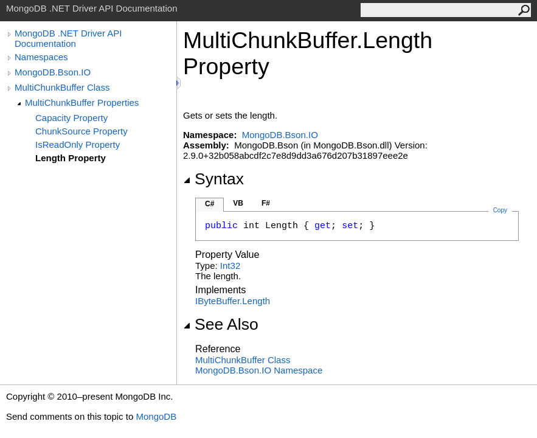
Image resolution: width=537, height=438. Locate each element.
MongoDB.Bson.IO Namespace (258, 370)
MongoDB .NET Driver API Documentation (68, 38)
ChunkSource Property (81, 131)
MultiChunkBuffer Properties (82, 102)
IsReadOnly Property (77, 144)
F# (266, 203)
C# (209, 204)
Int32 (230, 265)
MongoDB (156, 416)
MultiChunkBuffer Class (62, 87)
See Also (220, 324)
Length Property (70, 158)
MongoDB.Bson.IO (53, 72)
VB (238, 203)
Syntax (213, 179)
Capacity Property (71, 118)
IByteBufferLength (232, 301)
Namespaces (41, 57)
